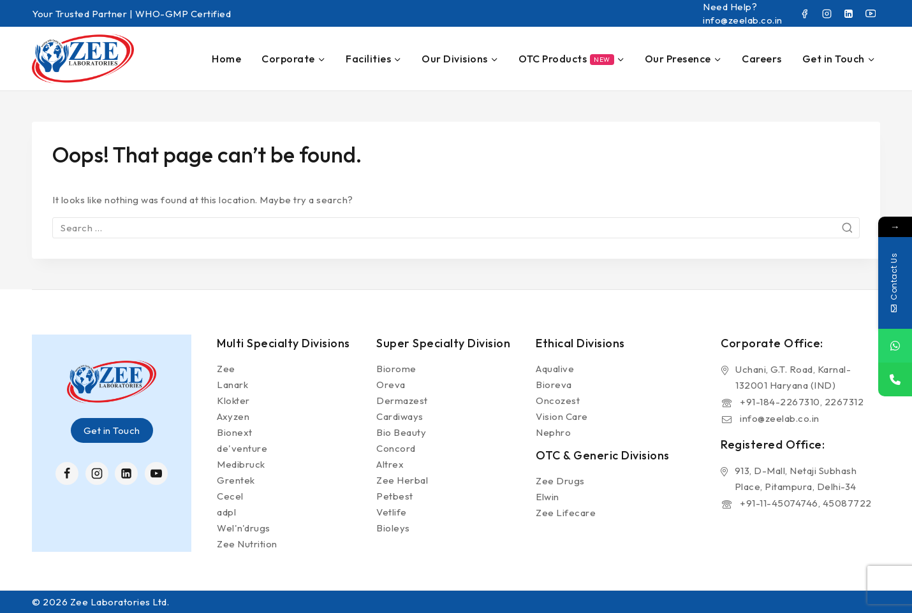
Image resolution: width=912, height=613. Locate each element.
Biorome (396, 369)
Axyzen (233, 416)
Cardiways (399, 416)
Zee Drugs (560, 481)
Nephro (553, 432)
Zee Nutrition (247, 544)
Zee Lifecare (566, 513)
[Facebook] (804, 13)
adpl (226, 512)
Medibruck (241, 464)
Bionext (235, 432)
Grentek (236, 480)
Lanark (232, 385)
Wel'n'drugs (243, 528)
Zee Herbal (402, 480)
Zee (226, 369)
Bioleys (393, 528)
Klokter (233, 400)
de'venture (242, 448)
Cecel (230, 496)
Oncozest (558, 400)
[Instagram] (826, 13)
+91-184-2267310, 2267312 (802, 402)
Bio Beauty (401, 432)
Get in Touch (112, 430)
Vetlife (391, 512)
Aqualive (555, 369)
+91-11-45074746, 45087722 (806, 503)
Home (226, 58)
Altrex (390, 464)
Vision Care (562, 416)
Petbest (394, 496)
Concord (396, 448)
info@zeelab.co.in (780, 418)
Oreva (391, 385)
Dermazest (402, 400)
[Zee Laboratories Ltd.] (83, 58)
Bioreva (554, 385)
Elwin (547, 497)
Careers (762, 58)
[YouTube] (870, 13)
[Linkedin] (848, 13)
